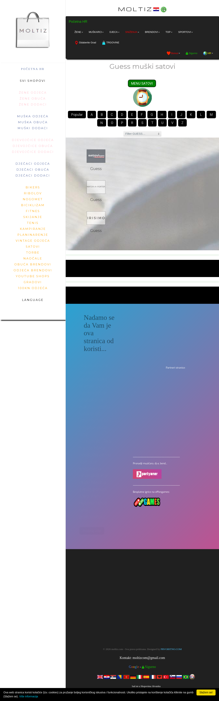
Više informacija (28, 696)
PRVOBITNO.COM (171, 649)
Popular (77, 115)
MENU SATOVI (142, 84)
